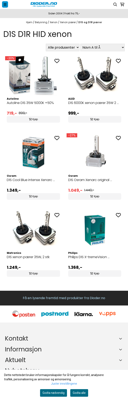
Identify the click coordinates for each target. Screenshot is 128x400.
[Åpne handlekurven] (122, 4)
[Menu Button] (5, 4)
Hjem (29, 22)
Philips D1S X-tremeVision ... (89, 257)
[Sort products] (102, 47)
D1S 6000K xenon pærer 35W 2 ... (93, 102)
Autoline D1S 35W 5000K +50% (30, 102)
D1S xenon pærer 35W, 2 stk (28, 257)
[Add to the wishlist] (56, 60)
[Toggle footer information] (121, 338)
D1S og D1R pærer (90, 22)
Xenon (54, 22)
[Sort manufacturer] (63, 47)
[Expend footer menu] (121, 349)
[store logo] (57, 4)
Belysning (41, 22)
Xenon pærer (68, 22)
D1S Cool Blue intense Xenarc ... (31, 180)
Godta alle (79, 392)
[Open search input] (115, 4)
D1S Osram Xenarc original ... (90, 180)
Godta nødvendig (54, 392)
